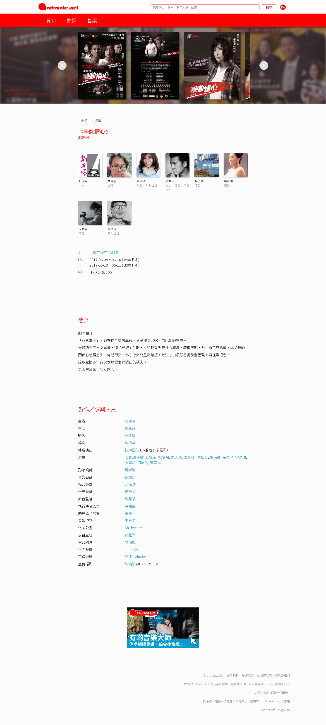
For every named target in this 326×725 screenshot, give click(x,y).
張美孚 (130, 513)
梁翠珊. (228, 181)
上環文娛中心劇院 (103, 252)
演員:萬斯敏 (134, 457)
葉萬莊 (112, 181)
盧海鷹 (215, 457)
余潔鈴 (130, 462)
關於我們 (232, 675)
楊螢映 (199, 181)
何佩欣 (83, 229)
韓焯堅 (130, 450)
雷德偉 (240, 457)
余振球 (112, 229)
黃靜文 (130, 491)
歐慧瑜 (130, 498)
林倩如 (130, 542)
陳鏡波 (130, 564)
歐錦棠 (170, 181)
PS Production (136, 556)
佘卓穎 (228, 457)
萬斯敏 (141, 181)
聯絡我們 (248, 675)
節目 (51, 20)
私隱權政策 (264, 675)
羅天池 (176, 457)
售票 (92, 20)
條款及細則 (282, 675)
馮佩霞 (130, 506)
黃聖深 (130, 535)
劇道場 (83, 137)
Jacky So (132, 549)
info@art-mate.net (271, 701)
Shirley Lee (134, 527)
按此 (287, 692)
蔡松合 (202, 457)
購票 (72, 20)
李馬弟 (130, 520)
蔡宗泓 (155, 462)
